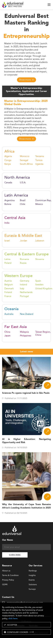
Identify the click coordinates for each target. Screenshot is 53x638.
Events (32, 580)
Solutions (33, 584)
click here (12, 618)
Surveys (32, 589)
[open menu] (49, 4)
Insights (32, 575)
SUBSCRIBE (15, 555)
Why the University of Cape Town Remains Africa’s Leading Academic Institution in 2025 (26, 506)
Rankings (33, 570)
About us (6, 570)
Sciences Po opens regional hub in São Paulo (26, 393)
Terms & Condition (10, 575)
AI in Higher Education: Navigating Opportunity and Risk (26, 440)
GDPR (4, 584)
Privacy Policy (8, 580)
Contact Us (8, 597)
